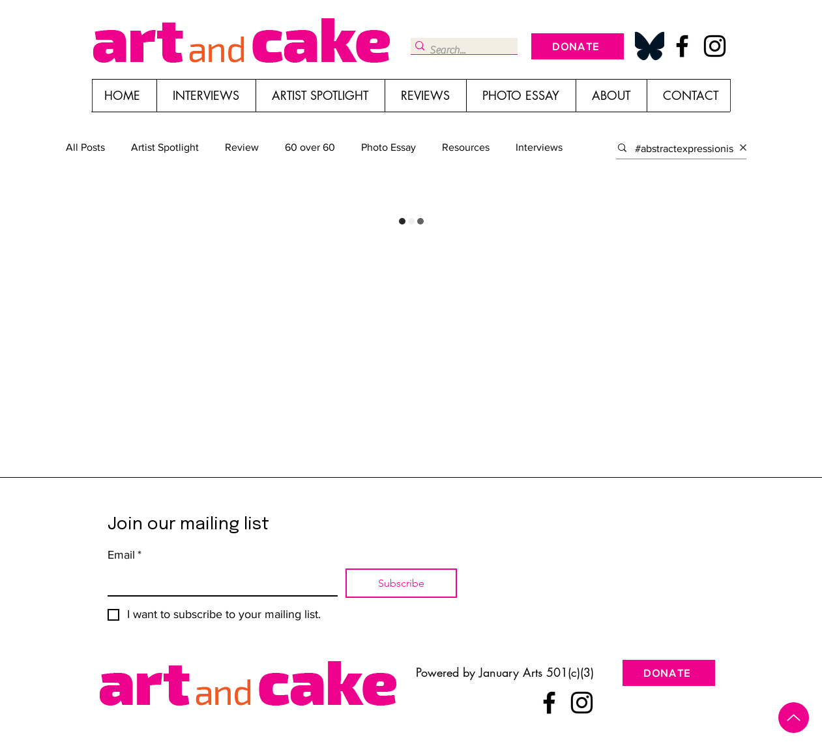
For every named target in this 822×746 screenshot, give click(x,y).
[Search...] (460, 50)
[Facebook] (682, 46)
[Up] (793, 717)
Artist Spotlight (165, 147)
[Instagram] (714, 46)
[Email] (219, 581)
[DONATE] (577, 46)
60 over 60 (310, 147)
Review (242, 147)
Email (124, 555)
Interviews (539, 147)
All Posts (85, 147)
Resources (466, 147)
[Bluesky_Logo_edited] (649, 46)
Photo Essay (388, 147)
